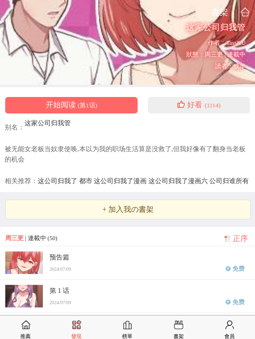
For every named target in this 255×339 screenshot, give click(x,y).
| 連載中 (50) (31, 238)
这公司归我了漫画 (121, 181)
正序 (240, 238)
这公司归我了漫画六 (179, 181)
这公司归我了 (58, 181)
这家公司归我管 (48, 123)
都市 (86, 181)
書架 (219, 12)
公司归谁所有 (229, 181)
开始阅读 (71, 105)
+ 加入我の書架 (128, 209)
